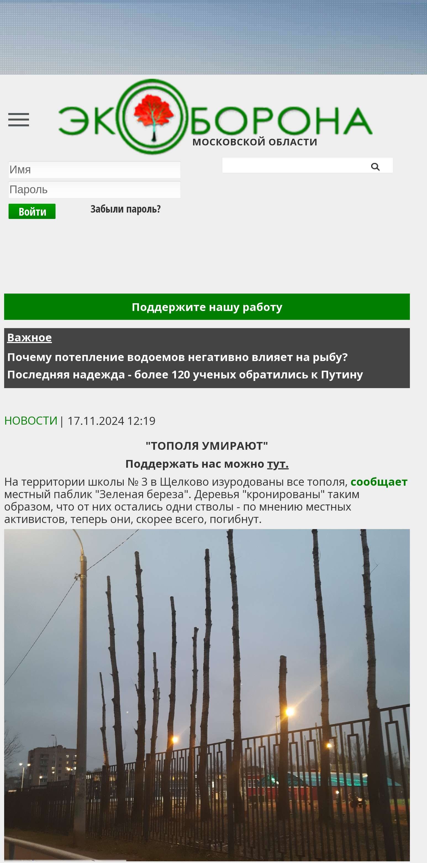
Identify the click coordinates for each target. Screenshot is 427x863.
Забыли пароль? (126, 208)
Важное (29, 337)
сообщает (379, 481)
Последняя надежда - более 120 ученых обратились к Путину (185, 374)
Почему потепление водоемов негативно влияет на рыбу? (177, 356)
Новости (31, 420)
